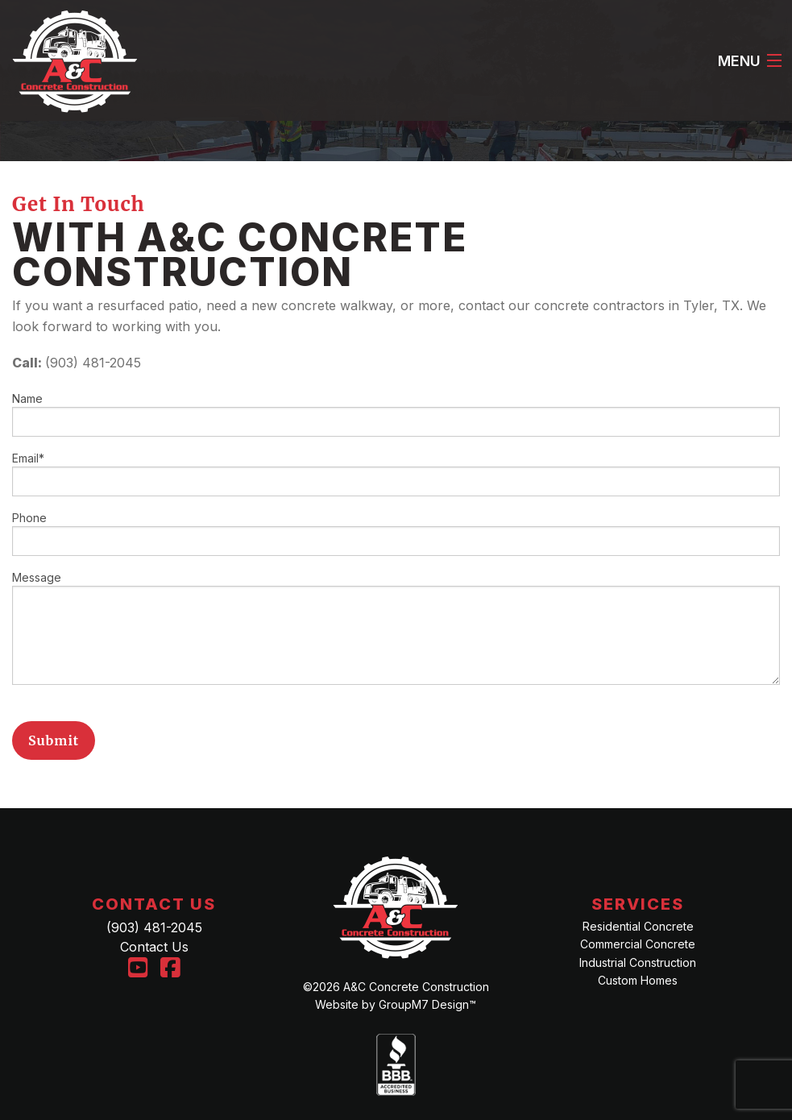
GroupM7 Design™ (427, 1004)
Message (396, 627)
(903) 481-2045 (154, 927)
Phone (396, 533)
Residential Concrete (638, 926)
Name (396, 414)
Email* (396, 473)
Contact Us (154, 947)
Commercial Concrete (637, 944)
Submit (53, 740)
